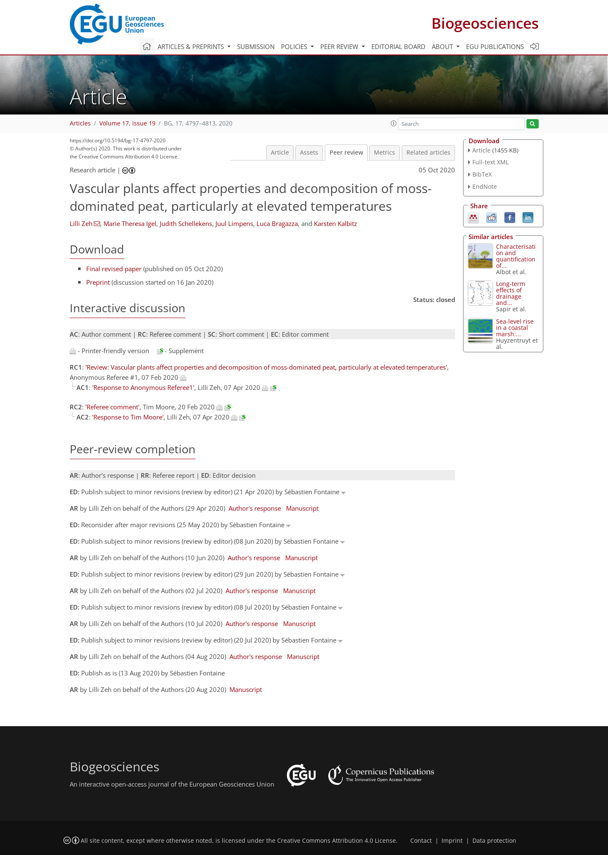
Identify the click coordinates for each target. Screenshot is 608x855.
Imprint (452, 840)
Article (280, 152)
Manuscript (302, 508)
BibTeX (482, 174)
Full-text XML (490, 162)
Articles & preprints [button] (192, 46)
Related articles (428, 152)
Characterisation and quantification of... (516, 256)
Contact (421, 840)
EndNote (484, 186)
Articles (80, 123)
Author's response (255, 508)
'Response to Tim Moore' (128, 417)
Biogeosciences (485, 23)
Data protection (494, 840)
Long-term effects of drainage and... (510, 293)
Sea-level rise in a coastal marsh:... (515, 327)
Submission (256, 46)
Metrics (384, 152)
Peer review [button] (340, 46)
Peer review (346, 152)
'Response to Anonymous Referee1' (143, 387)
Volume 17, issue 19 (127, 123)
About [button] (443, 46)
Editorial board (398, 46)
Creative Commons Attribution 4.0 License (336, 840)
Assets (309, 152)
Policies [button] (295, 46)
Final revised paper (114, 268)
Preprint (98, 282)
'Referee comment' (112, 407)
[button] (394, 123)
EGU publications (495, 46)
